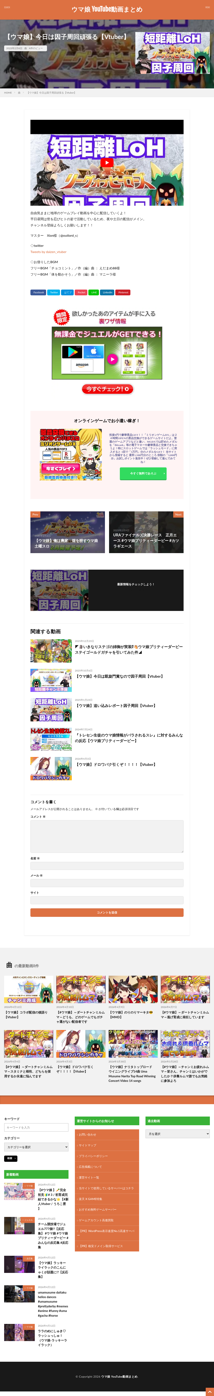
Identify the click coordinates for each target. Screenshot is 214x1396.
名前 (35, 858)
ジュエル (28, 1220)
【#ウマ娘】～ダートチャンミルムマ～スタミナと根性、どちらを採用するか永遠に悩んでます (28, 1071)
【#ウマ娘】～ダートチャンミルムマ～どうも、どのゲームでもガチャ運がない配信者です (80, 1016)
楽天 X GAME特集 (90, 1199)
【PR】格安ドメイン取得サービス (101, 1246)
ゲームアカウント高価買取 (96, 1221)
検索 (9, 1158)
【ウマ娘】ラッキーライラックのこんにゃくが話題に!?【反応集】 (53, 1270)
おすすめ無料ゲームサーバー (98, 1210)
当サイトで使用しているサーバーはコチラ (106, 1188)
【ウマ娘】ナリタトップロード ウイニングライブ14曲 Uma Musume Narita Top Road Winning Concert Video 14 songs (132, 1074)
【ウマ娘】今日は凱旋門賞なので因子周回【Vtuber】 (120, 676)
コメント (38, 816)
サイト (34, 892)
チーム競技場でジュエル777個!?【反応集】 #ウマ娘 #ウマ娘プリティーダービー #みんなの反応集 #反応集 (53, 1235)
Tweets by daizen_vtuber (48, 252)
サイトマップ (87, 1145)
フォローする (136, 590)
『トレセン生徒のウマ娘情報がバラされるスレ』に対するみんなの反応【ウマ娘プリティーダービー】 (129, 738)
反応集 (29, 1259)
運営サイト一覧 (89, 1178)
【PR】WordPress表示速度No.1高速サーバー (105, 1234)
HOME (8, 92)
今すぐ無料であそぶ (143, 473)
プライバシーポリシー (93, 1156)
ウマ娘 (29, 1186)
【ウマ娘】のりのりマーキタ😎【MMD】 (131, 1014)
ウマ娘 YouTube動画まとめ (107, 9)
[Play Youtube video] (107, 163)
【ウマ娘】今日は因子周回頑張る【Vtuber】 (51, 92)
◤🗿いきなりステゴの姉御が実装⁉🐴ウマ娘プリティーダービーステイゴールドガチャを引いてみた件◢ (129, 649)
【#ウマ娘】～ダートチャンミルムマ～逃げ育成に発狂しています (185, 1014)
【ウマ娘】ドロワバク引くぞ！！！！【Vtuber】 (116, 764)
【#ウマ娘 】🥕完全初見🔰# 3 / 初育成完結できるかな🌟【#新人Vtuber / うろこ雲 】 (53, 1199)
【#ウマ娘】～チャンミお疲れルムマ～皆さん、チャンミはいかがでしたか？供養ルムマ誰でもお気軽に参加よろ (185, 1074)
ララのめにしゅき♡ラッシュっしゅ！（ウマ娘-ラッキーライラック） (52, 1338)
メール (36, 875)
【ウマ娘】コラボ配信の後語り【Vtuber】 (26, 1014)
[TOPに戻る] (210, 1392)
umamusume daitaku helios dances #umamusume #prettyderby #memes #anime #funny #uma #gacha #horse (53, 1304)
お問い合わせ (87, 1135)
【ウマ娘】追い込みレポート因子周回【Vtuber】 (116, 705)
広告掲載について (90, 1167)
